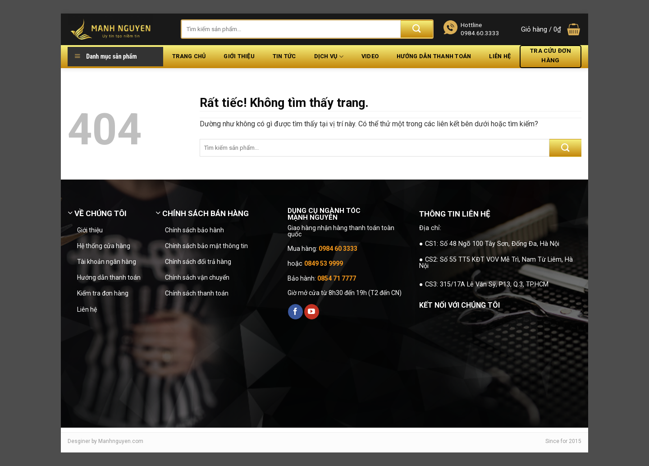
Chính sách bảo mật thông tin (206, 245)
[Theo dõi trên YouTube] (311, 311)
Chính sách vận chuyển (197, 277)
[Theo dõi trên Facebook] (295, 311)
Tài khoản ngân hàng (106, 261)
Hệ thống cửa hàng (103, 245)
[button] (551, 29)
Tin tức (284, 56)
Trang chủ (189, 56)
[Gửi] (417, 29)
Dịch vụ (328, 56)
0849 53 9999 (323, 263)
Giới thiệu (239, 56)
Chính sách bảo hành (194, 230)
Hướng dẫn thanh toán (434, 56)
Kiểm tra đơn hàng (102, 293)
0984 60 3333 (338, 248)
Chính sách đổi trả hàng (198, 261)
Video (370, 56)
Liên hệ (500, 56)
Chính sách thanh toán (197, 293)
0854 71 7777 (336, 278)
